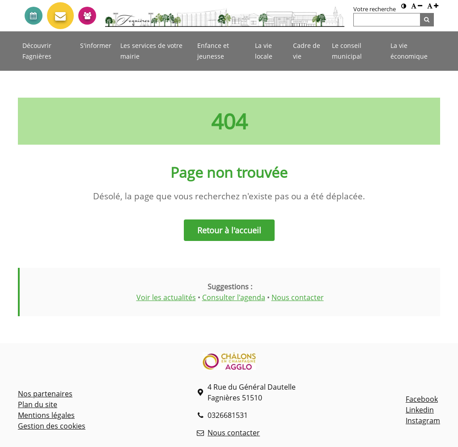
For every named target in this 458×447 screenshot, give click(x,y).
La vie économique (409, 50)
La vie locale (263, 50)
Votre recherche (374, 9)
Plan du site (37, 404)
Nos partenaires (45, 394)
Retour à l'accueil (229, 230)
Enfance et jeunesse (213, 50)
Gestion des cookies (51, 426)
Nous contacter (297, 297)
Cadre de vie (306, 50)
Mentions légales (46, 415)
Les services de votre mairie (151, 50)
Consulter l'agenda (233, 297)
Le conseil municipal (347, 50)
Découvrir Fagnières (36, 50)
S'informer (95, 45)
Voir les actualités (166, 297)
